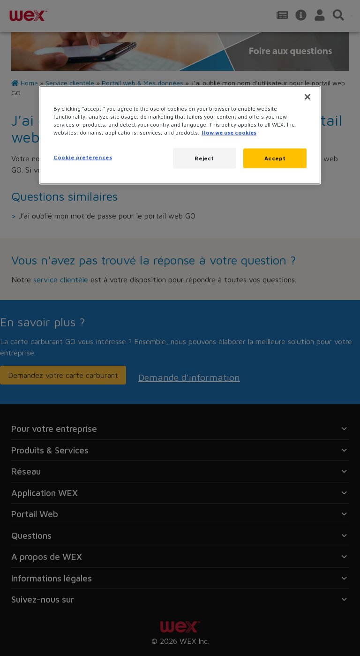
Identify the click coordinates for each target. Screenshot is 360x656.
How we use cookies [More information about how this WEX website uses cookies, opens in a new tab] (229, 132)
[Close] (307, 96)
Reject (204, 158)
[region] (180, 134)
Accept (274, 158)
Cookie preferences (82, 157)
